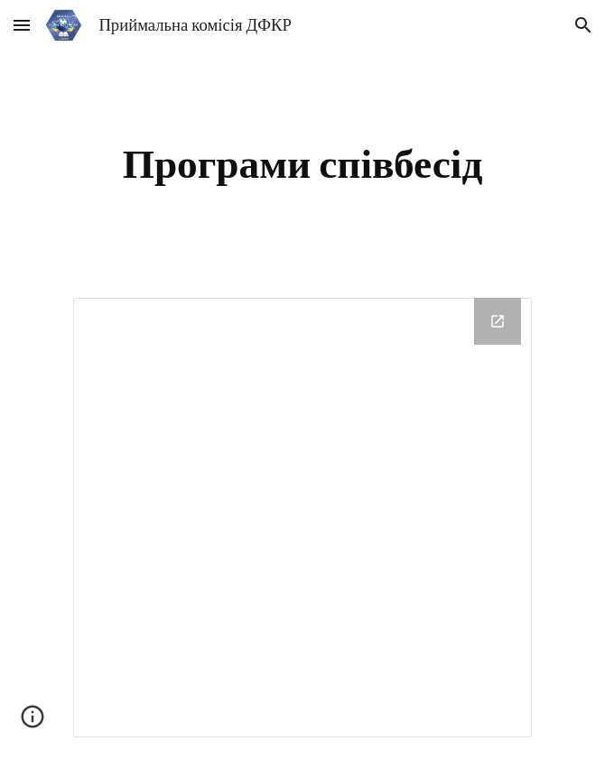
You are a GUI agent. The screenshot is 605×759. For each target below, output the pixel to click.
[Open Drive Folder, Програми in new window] (497, 321)
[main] (302, 163)
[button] (21, 25)
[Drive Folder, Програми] (302, 517)
